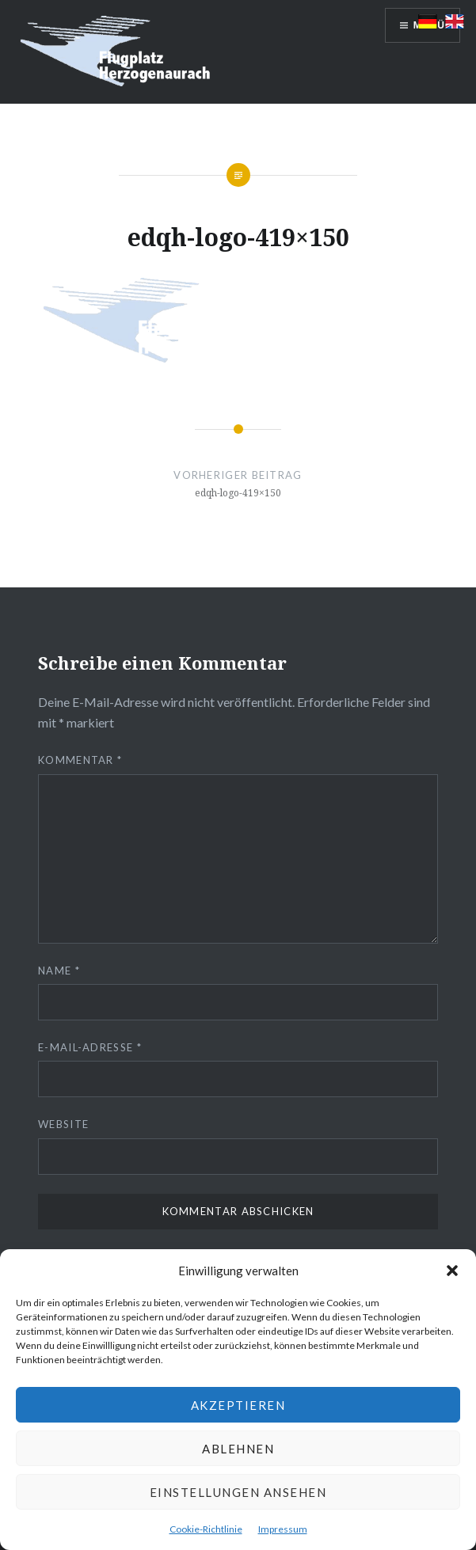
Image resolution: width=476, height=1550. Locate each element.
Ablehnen (238, 1449)
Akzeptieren (238, 1405)
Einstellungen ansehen (238, 1492)
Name (59, 970)
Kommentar (80, 760)
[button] (452, 1270)
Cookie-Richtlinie (205, 1529)
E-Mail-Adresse (90, 1047)
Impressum (282, 1529)
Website (63, 1124)
